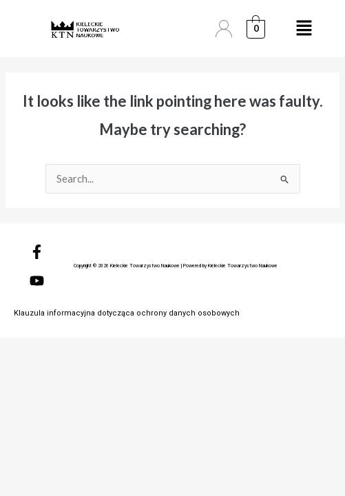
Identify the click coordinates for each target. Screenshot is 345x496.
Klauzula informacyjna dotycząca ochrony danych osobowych (127, 313)
